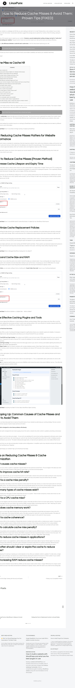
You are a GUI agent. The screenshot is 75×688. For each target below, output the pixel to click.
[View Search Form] (73, 3)
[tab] (28, 623)
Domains (72, 253)
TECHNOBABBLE (30, 635)
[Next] (63, 607)
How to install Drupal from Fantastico (60, 638)
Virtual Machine (47, 3)
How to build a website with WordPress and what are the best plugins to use (37, 656)
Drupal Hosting (55, 635)
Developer (67, 3)
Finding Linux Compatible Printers (45, 577)
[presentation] (46, 602)
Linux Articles (58, 3)
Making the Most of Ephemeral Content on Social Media (45, 617)
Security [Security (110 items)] (72, 248)
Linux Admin (34, 22)
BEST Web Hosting (6, 635)
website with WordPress (37, 661)
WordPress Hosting (30, 651)
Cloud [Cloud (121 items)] (71, 243)
